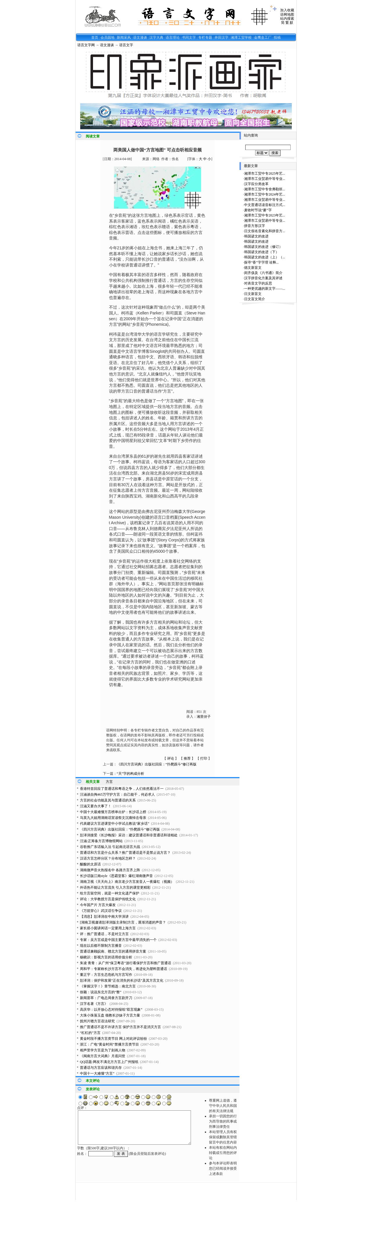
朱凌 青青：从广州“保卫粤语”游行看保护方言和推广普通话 (125, 963)
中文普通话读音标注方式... (264, 205)
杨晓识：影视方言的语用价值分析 (106, 957)
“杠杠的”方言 (90, 1033)
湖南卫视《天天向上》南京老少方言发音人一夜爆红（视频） (127, 882)
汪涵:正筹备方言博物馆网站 (101, 841)
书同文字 (189, 37)
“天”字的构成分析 (130, 774)
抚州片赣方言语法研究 (97, 1021)
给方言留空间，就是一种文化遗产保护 (109, 893)
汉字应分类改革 (256, 184)
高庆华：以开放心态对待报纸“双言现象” (111, 1009)
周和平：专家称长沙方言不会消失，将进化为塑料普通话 (123, 969)
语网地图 (287, 14)
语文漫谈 (140, 37)
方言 (109, 782)
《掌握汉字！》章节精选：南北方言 (108, 986)
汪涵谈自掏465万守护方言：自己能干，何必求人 (117, 794)
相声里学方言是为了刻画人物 (102, 1050)
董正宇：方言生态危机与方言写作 (106, 975)
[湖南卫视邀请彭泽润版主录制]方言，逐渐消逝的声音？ (123, 922)
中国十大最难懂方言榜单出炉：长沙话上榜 (113, 812)
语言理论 (173, 37)
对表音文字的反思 (258, 283)
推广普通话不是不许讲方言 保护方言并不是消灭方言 (120, 1027)
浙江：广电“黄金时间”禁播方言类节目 (109, 1044)
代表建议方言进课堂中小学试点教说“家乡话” (114, 824)
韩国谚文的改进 (256, 236)
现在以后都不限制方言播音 (101, 946)
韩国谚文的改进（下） (261, 252)
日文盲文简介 (254, 299)
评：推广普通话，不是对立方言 (104, 934)
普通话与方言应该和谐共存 (101, 1068)
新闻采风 (124, 37)
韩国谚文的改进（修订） (263, 247)
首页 (94, 37)
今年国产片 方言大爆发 (98, 905)
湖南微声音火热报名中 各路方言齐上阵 (110, 870)
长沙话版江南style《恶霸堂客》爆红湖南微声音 (116, 876)
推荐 (187, 758)
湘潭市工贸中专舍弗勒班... (264, 189)
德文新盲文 (253, 268)
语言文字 (126, 45)
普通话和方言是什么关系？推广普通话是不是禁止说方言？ (125, 853)
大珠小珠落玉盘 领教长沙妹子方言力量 (110, 1015)
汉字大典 (156, 37)
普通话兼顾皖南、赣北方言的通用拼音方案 (113, 951)
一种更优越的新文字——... (264, 289)
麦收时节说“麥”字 (258, 210)
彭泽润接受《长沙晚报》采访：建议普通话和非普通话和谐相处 (129, 835)
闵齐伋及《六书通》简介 (263, 273)
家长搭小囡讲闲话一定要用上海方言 (108, 928)
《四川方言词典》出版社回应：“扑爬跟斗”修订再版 (157, 764)
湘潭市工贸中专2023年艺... (264, 215)
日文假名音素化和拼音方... (264, 231)
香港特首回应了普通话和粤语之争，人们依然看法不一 (122, 789)
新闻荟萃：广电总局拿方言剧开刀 (106, 998)
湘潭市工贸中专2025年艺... (264, 173)
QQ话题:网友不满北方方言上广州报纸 (109, 1062)
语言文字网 (86, 45)
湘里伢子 (204, 717)
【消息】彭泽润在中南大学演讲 (104, 917)
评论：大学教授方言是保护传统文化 (108, 899)
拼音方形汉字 (254, 226)
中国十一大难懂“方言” (97, 1073)
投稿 (277, 37)
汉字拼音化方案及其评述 (263, 278)
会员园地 (108, 37)
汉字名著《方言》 (94, 1004)
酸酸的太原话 (90, 864)
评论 (170, 758)
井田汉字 (221, 37)
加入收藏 (287, 10)
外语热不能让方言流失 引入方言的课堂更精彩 (115, 887)
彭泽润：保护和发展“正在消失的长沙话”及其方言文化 (121, 980)
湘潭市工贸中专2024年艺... (264, 194)
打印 (203, 758)
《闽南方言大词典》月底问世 (102, 1056)
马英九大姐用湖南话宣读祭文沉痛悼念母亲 (113, 818)
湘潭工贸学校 (241, 37)
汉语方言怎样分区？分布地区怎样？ (108, 858)
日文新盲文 (253, 294)
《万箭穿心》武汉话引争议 (101, 911)
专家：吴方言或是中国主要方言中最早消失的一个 (118, 940)
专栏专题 (205, 37)
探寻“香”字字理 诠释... (261, 262)
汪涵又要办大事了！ (95, 806)
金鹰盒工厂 (262, 37)
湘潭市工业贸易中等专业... (264, 179)
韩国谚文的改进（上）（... (264, 257)
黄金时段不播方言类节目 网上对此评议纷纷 (113, 1039)
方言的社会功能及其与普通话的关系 (108, 800)
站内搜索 (287, 19)
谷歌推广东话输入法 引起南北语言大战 (110, 847)
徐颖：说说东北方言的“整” (100, 992)
